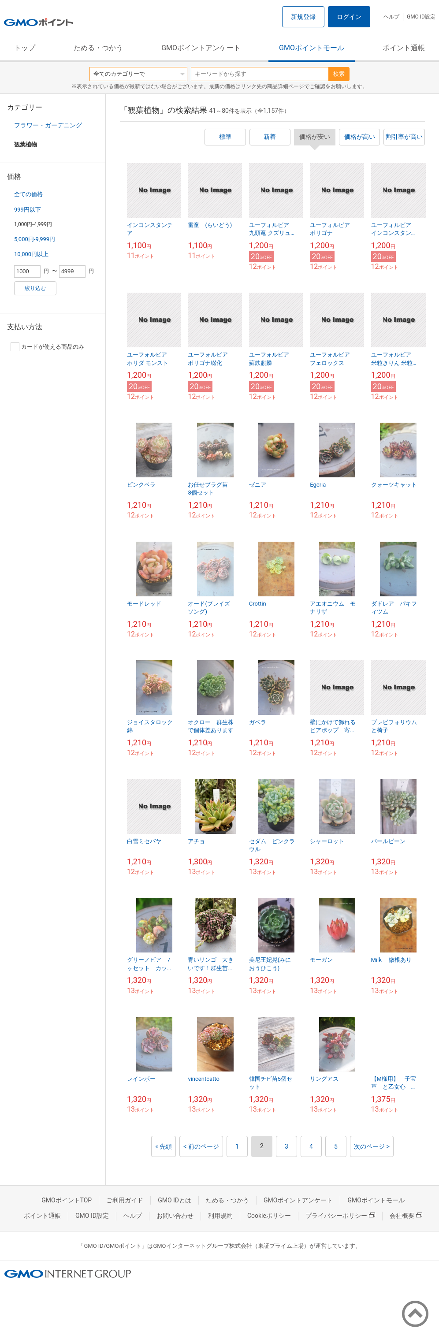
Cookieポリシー (269, 1215)
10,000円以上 (31, 254)
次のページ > (372, 1146)
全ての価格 (28, 194)
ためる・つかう (98, 48)
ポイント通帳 (404, 48)
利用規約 (220, 1215)
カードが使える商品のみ (47, 346)
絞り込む (35, 288)
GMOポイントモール (311, 48)
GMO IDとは (174, 1200)
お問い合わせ (174, 1215)
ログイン (349, 16)
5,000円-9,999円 (34, 239)
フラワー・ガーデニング (48, 125)
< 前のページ (201, 1146)
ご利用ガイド (124, 1200)
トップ (24, 48)
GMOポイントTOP (66, 1200)
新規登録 (303, 16)
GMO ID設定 (421, 17)
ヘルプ (391, 17)
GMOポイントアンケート (201, 48)
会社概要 (406, 1215)
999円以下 (27, 209)
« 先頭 (163, 1146)
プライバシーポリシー (340, 1215)
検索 (339, 74)
